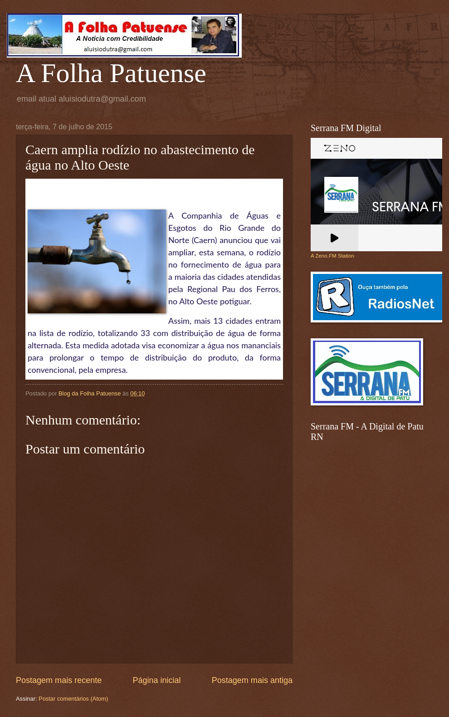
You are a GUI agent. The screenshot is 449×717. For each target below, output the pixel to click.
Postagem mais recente (59, 680)
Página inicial (156, 680)
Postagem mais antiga (252, 680)
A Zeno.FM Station (332, 256)
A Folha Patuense (111, 73)
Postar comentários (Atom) (73, 698)
